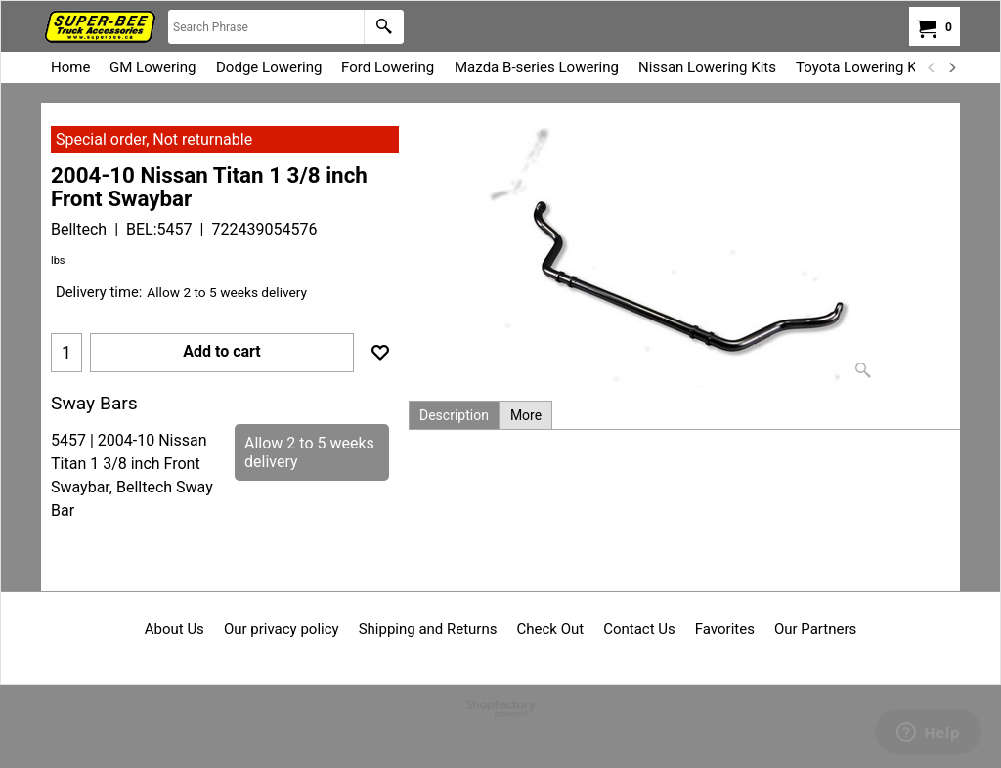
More (526, 415)
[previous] (931, 67)
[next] (951, 67)
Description (454, 415)
